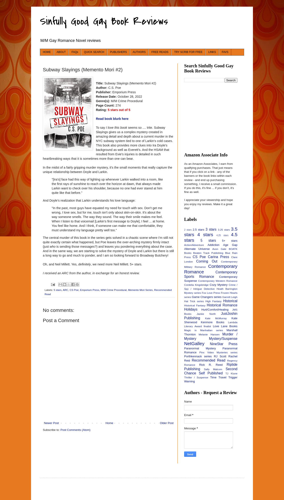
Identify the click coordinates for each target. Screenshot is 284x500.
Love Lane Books (225, 326)
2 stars (187, 230)
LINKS (212, 52)
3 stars (210, 229)
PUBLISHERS (118, 52)
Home (109, 423)
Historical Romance (222, 305)
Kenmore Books (212, 322)
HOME (47, 52)
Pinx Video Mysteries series (218, 352)
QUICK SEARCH (94, 52)
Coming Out (206, 261)
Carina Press (218, 257)
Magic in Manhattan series (203, 330)
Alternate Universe (197, 249)
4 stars (205, 234)
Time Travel (218, 377)
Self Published (211, 373)
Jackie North (206, 313)
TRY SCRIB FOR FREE (188, 52)
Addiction (213, 245)
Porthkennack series (198, 356)
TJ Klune (231, 373)
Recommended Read (208, 360)
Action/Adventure (194, 244)
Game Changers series (206, 297)
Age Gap (230, 245)
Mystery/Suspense (223, 338)
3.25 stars (224, 229)
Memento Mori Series (140, 289)
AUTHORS (139, 52)
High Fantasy (213, 301)
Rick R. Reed (211, 364)
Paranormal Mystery (200, 348)
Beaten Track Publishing (208, 252)
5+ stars (229, 240)
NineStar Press (223, 344)
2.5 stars (198, 229)
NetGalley (194, 343)
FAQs (74, 52)
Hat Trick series (194, 301)
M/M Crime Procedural (114, 289)
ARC (65, 289)
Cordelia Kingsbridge (196, 284)
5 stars (57, 289)
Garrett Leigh (229, 297)
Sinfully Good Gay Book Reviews (104, 21)
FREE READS (159, 52)
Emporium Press (89, 289)
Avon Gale (219, 248)
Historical (230, 301)
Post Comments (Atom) (76, 430)
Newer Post (51, 423)
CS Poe (74, 289)
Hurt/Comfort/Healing (215, 309)
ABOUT (61, 52)
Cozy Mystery (218, 284)
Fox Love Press (211, 292)
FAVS (225, 52)
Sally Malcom (213, 369)
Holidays (190, 309)
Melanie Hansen (209, 334)
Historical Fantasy (194, 305)
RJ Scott (220, 356)
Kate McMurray (216, 318)
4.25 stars (222, 235)
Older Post (167, 423)
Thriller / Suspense (196, 377)
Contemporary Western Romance (217, 280)
